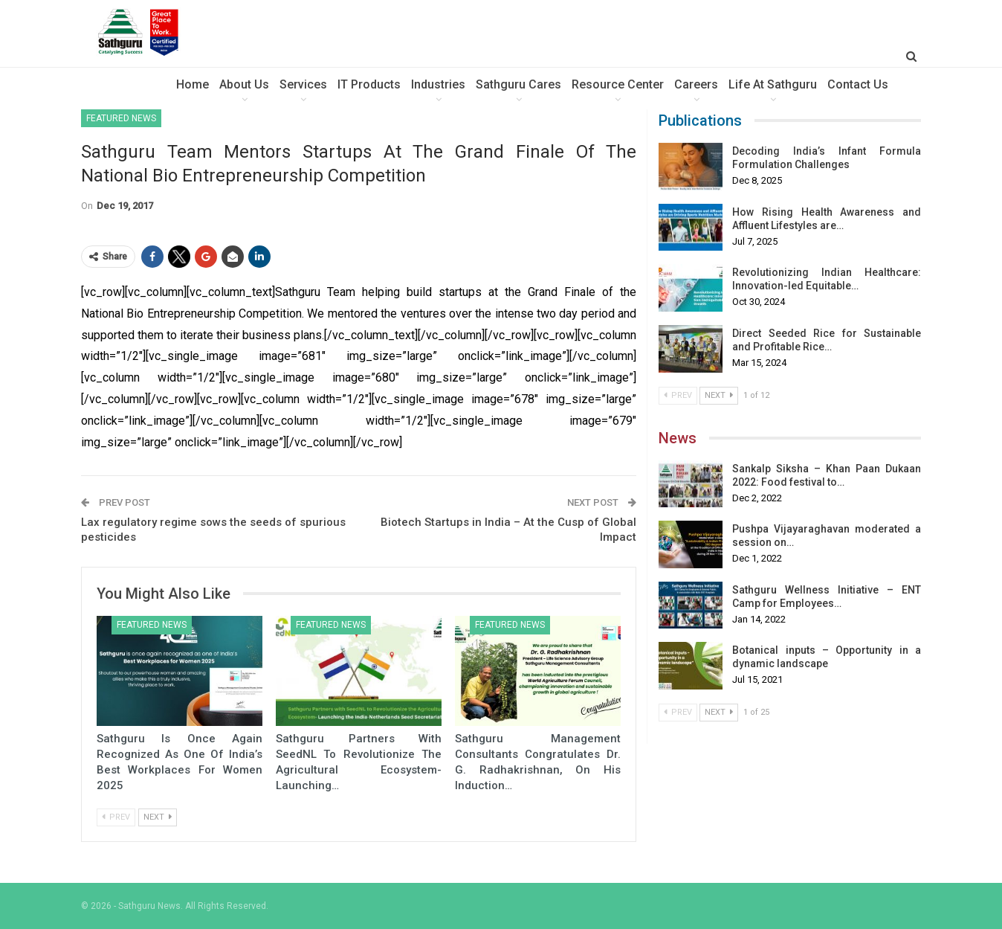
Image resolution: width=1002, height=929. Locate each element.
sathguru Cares (518, 84)
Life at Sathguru (772, 84)
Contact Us (857, 84)
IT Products (369, 84)
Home (192, 84)
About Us (244, 84)
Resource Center (618, 84)
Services (303, 84)
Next (157, 817)
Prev (116, 817)
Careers (696, 84)
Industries (438, 84)
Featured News (121, 118)
